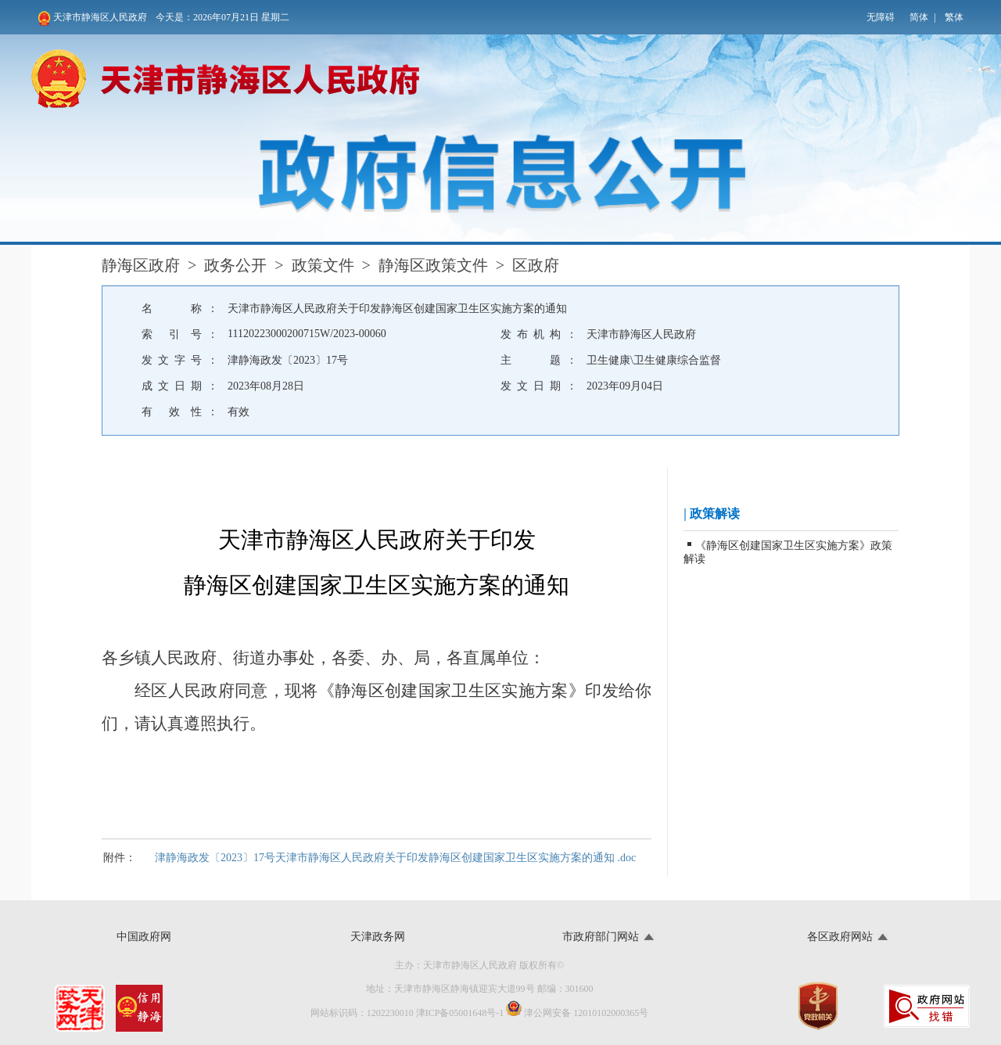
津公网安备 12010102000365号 (577, 1009)
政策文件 (323, 265)
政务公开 (235, 265)
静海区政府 (141, 265)
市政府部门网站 (600, 937)
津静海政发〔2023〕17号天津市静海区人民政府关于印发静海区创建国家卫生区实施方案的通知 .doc (395, 858)
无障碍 (880, 17)
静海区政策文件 (433, 265)
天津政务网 (377, 937)
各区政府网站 (840, 937)
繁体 (954, 17)
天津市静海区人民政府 (92, 18)
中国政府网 (144, 937)
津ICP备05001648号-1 (460, 1012)
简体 (919, 17)
